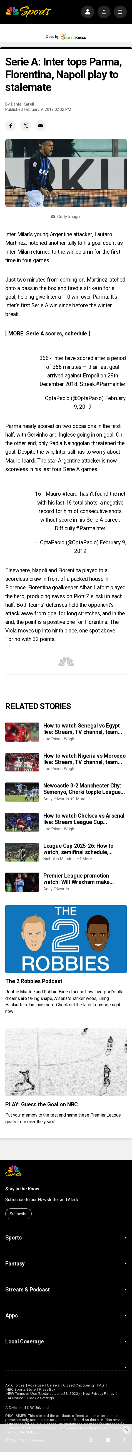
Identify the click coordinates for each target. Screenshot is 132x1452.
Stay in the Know (22, 1188)
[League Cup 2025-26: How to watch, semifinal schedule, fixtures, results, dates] (22, 852)
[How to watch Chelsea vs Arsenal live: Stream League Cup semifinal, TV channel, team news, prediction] (22, 822)
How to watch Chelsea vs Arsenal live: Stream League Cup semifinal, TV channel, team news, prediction (83, 819)
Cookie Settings (40, 1398)
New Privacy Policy (98, 1393)
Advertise (36, 1385)
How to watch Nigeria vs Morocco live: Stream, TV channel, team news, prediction (84, 759)
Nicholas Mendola (59, 858)
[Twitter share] (25, 125)
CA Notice (14, 1398)
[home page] (28, 12)
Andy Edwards (56, 798)
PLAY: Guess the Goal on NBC (41, 1104)
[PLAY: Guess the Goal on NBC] (65, 1062)
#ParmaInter (111, 384)
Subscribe (19, 1213)
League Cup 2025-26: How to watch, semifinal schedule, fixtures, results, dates (78, 849)
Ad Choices (14, 1385)
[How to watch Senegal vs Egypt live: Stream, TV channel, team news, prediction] (22, 732)
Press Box (47, 1389)
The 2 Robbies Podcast (33, 981)
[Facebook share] (10, 125)
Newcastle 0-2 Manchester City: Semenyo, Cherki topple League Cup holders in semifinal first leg (83, 789)
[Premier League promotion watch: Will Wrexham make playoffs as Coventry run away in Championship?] (22, 882)
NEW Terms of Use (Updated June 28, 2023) (43, 1393)
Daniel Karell (22, 104)
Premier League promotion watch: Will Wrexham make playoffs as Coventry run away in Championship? (83, 879)
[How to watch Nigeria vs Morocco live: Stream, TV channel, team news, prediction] (22, 762)
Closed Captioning (78, 1385)
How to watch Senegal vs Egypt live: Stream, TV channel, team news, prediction (81, 729)
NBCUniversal (38, 1408)
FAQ (100, 1385)
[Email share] (40, 125)
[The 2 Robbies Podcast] (65, 939)
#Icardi (70, 494)
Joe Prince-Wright (59, 738)
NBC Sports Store (21, 1389)
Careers (53, 1385)
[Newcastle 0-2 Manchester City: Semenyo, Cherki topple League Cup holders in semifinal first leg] (22, 792)
